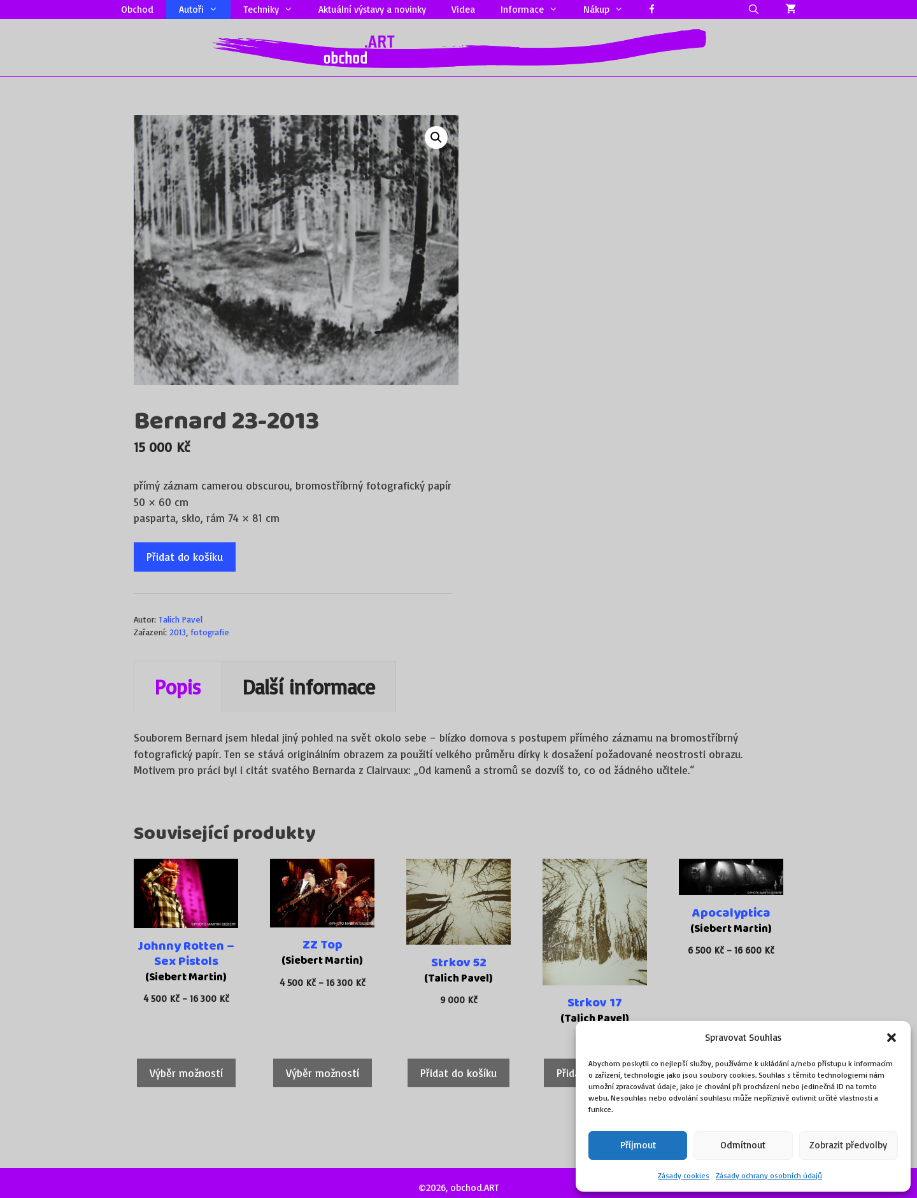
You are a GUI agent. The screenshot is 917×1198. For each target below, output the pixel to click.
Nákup (609, 9)
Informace (536, 9)
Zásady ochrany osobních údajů (769, 1175)
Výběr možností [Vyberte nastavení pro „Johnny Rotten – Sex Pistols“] (186, 1073)
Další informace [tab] (309, 687)
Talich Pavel (181, 619)
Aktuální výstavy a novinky (372, 9)
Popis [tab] (178, 687)
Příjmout (638, 1145)
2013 (177, 631)
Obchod (137, 9)
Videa (463, 9)
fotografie (209, 631)
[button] (891, 1037)
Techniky (274, 9)
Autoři (205, 9)
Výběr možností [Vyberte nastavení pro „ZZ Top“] (322, 1073)
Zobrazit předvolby (848, 1145)
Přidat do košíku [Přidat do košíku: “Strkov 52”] (458, 1073)
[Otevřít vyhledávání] (753, 9)
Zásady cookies (683, 1175)
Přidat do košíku (184, 556)
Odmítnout (742, 1145)
